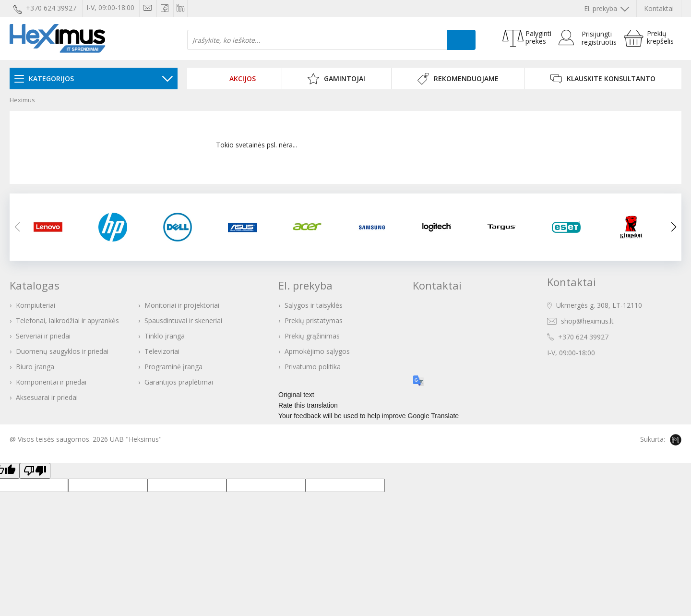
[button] (674, 227)
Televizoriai (161, 351)
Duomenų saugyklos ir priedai (62, 351)
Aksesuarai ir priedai (47, 397)
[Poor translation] (35, 471)
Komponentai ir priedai (51, 382)
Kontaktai (659, 8)
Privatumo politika (313, 366)
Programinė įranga (173, 366)
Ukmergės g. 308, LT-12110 (599, 305)
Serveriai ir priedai (43, 335)
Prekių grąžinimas (312, 335)
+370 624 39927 (583, 336)
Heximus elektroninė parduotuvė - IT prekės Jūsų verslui (58, 38)
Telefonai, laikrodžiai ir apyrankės (67, 320)
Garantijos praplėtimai (178, 382)
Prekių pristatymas (314, 320)
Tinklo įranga (164, 335)
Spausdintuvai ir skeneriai (183, 320)
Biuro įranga (35, 366)
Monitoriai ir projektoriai (181, 305)
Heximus (22, 100)
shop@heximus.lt (587, 321)
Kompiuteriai (35, 305)
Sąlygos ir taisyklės (314, 305)
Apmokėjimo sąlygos (317, 351)
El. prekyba (606, 8)
